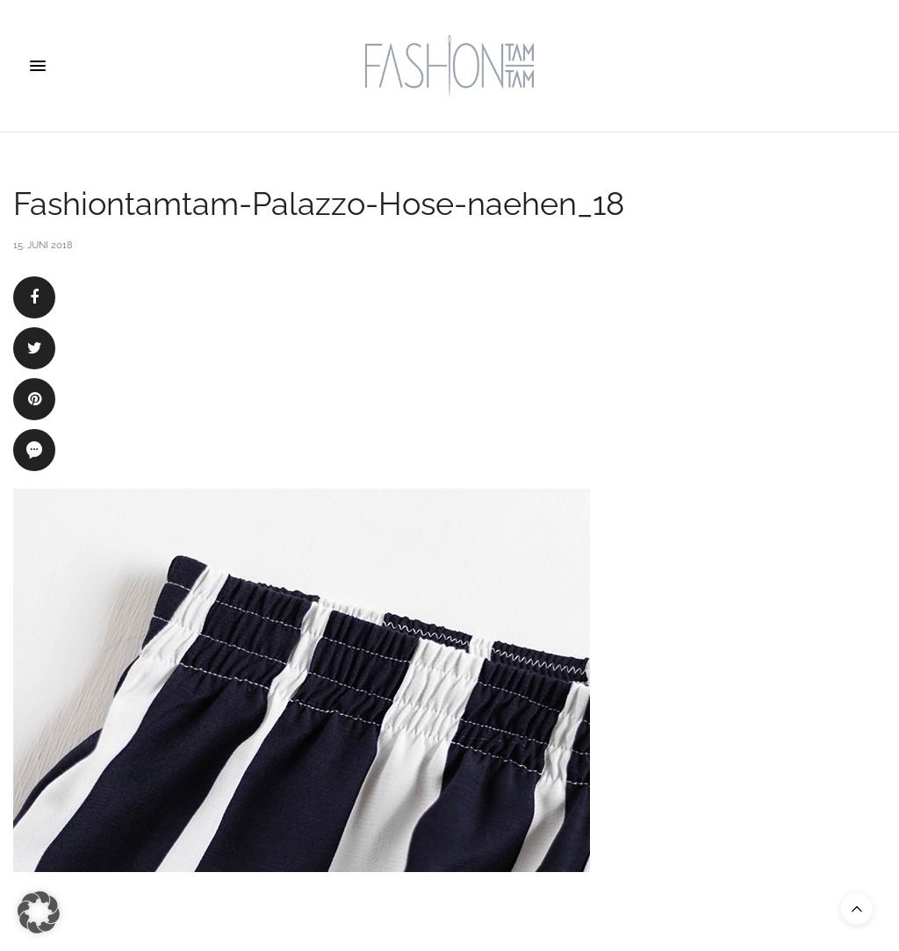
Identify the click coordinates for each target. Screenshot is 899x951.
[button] (38, 912)
